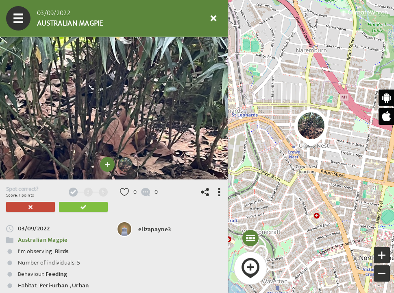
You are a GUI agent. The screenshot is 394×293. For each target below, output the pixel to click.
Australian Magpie (43, 240)
